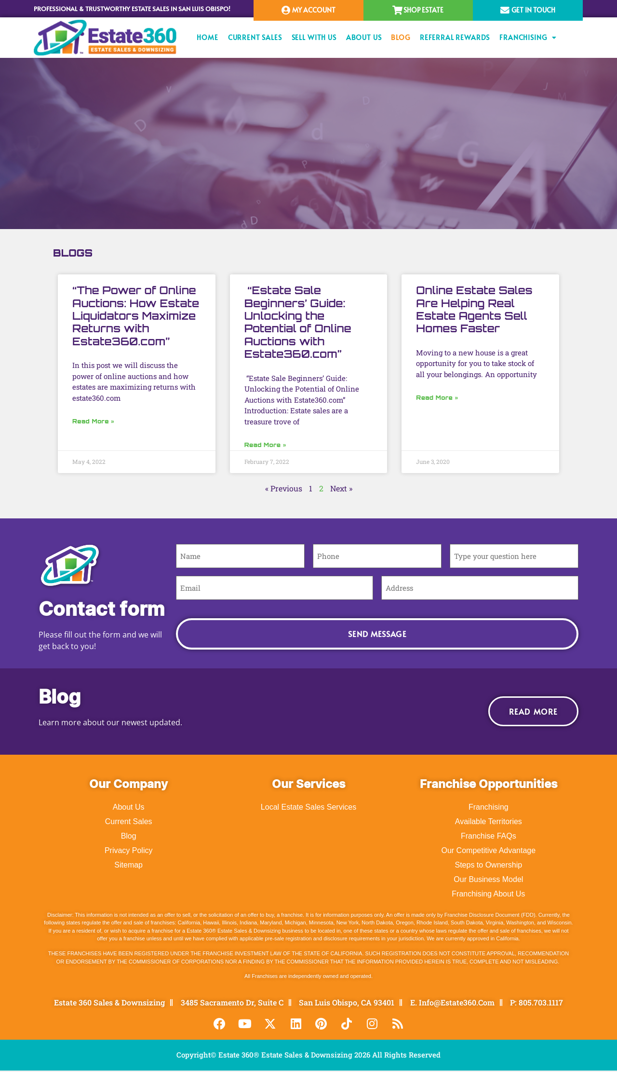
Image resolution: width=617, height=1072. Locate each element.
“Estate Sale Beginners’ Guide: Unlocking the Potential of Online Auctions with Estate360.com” (297, 322)
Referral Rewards (455, 37)
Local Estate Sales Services (308, 807)
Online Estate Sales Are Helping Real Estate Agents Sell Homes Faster (474, 309)
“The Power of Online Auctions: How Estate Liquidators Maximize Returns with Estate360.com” (135, 316)
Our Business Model (488, 879)
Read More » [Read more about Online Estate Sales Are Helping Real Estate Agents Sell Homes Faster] (437, 397)
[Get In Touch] (505, 10)
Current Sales (255, 37)
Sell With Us (314, 37)
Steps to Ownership (489, 865)
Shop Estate (424, 9)
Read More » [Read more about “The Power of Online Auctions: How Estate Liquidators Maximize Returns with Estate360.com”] (93, 421)
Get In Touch (534, 9)
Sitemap (128, 865)
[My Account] (286, 10)
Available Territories (488, 821)
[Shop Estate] (397, 10)
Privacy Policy (129, 850)
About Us (364, 37)
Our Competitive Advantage (488, 850)
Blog (400, 37)
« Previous (283, 488)
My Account (314, 9)
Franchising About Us (488, 894)
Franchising (527, 37)
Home (207, 37)
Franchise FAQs (488, 836)
